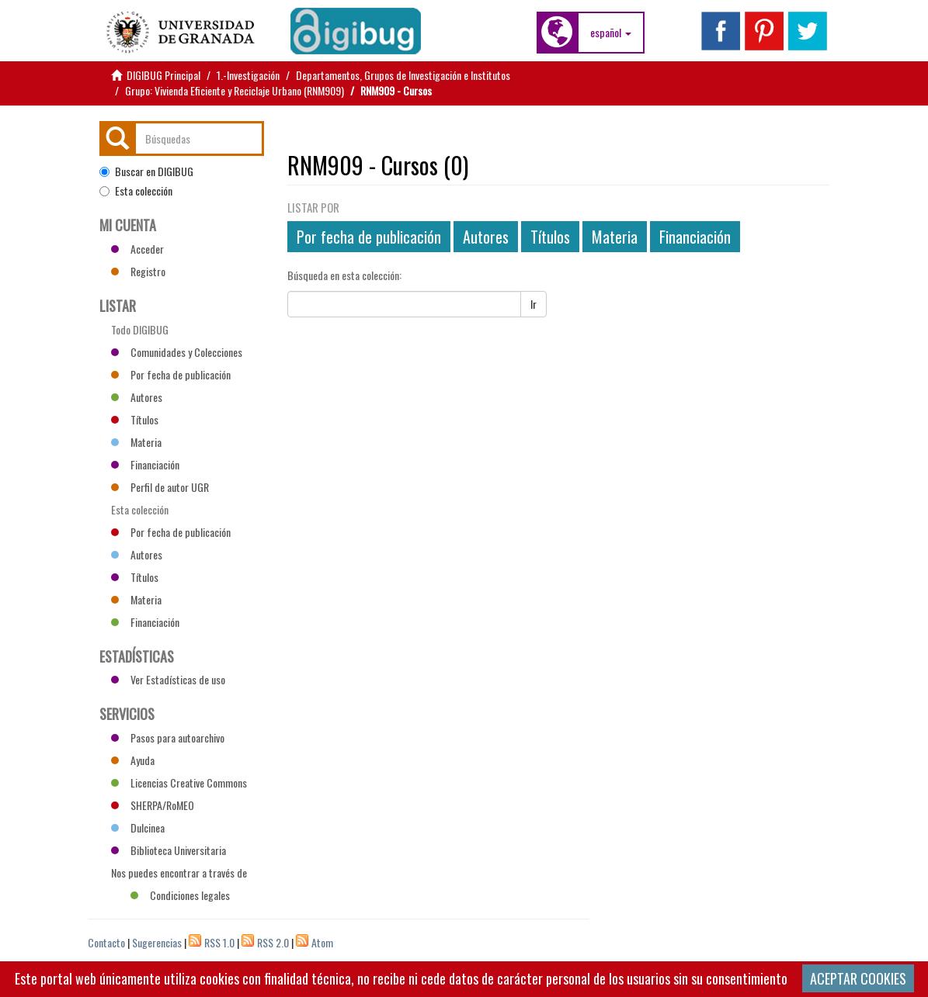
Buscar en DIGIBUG (146, 171)
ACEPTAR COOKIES (858, 978)
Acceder (137, 249)
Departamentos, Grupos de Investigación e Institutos (403, 75)
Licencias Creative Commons (179, 782)
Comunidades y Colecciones (176, 352)
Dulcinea (138, 827)
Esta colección (135, 191)
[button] (611, 33)
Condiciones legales (180, 895)
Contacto (106, 942)
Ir (533, 304)
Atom (322, 942)
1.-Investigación (248, 75)
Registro (138, 271)
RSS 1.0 (219, 942)
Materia (615, 236)
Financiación (695, 236)
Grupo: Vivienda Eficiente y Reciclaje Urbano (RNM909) (234, 90)
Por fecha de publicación (369, 236)
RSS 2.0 (273, 942)
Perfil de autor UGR (160, 487)
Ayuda (133, 760)
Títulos (550, 236)
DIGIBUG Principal (163, 75)
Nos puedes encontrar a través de (179, 874)
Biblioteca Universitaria (168, 850)
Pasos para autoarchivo (167, 737)
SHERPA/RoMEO (152, 805)
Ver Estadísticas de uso (168, 679)
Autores (486, 236)
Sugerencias (157, 942)
